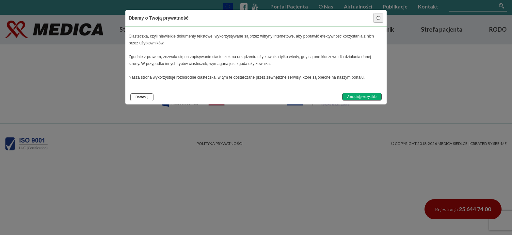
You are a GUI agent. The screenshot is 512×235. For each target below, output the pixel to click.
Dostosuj (142, 97)
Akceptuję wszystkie (361, 97)
